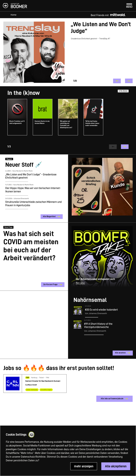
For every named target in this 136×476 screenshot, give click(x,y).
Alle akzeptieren (115, 466)
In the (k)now (123, 91)
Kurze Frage (8, 227)
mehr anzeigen (83, 466)
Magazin (9, 159)
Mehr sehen (80, 283)
